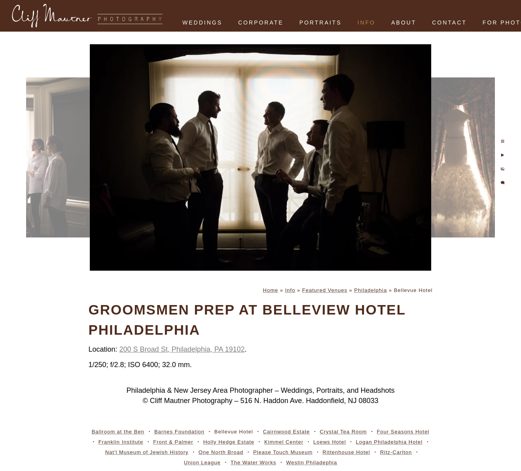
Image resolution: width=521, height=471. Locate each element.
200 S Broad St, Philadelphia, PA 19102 (182, 349)
